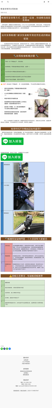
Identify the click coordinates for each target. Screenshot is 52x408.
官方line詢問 (25, 152)
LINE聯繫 (35, 134)
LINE (19, 122)
